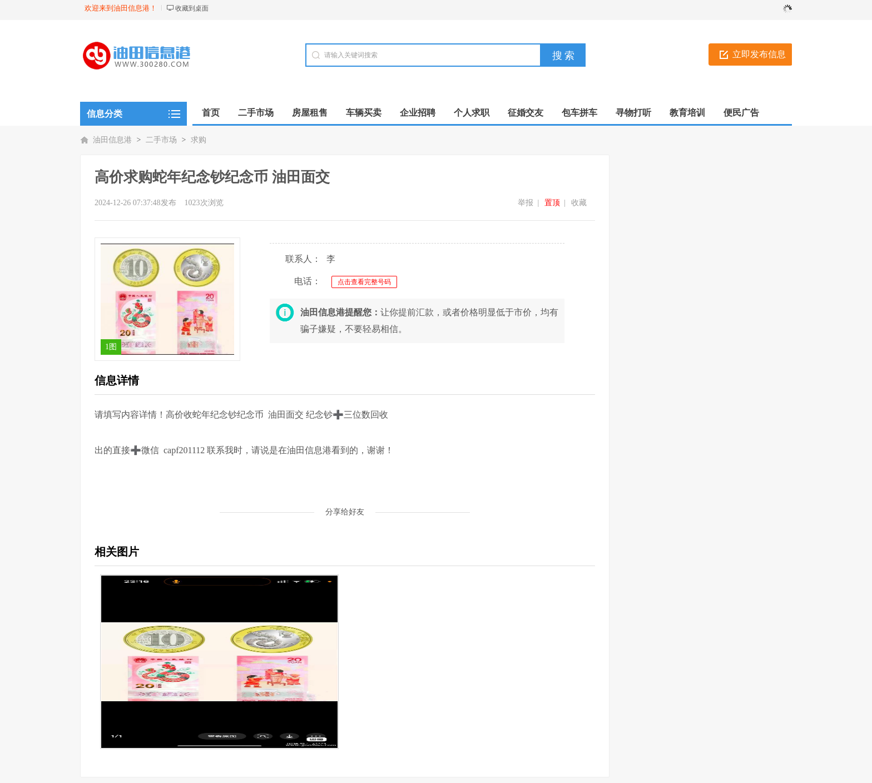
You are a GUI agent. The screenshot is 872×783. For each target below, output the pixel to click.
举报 (525, 203)
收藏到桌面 (192, 8)
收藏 (579, 203)
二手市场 (161, 140)
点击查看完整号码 (364, 282)
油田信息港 (112, 140)
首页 (211, 112)
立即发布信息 (759, 54)
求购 (198, 140)
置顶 (552, 203)
